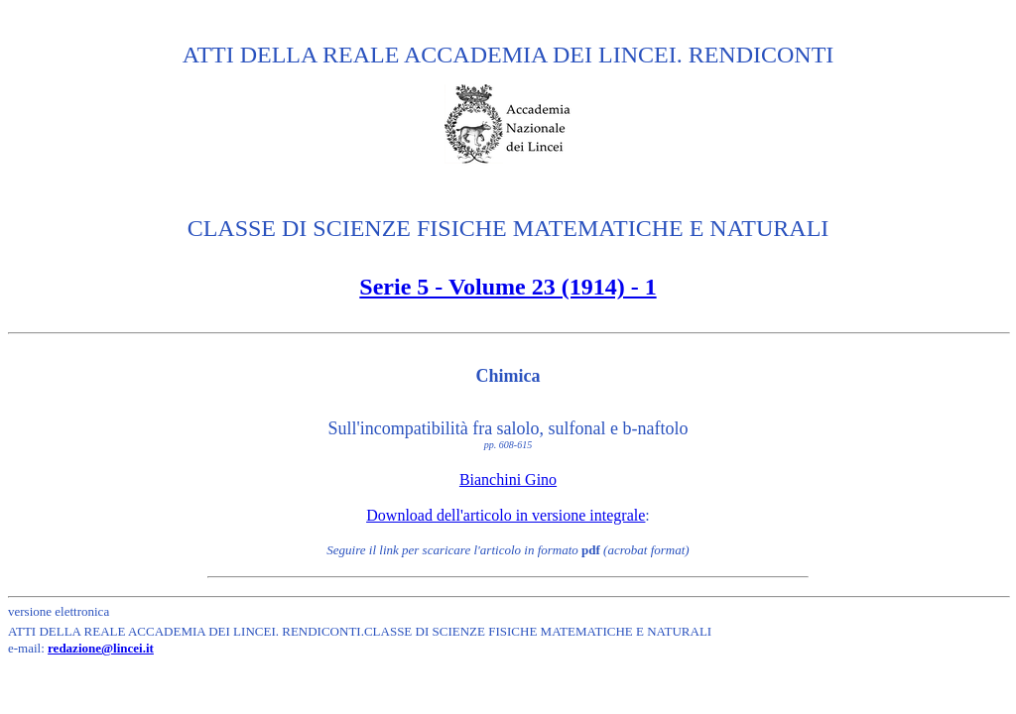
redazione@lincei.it (101, 648)
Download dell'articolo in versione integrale (505, 515)
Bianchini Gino (508, 479)
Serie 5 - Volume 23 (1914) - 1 (507, 286)
